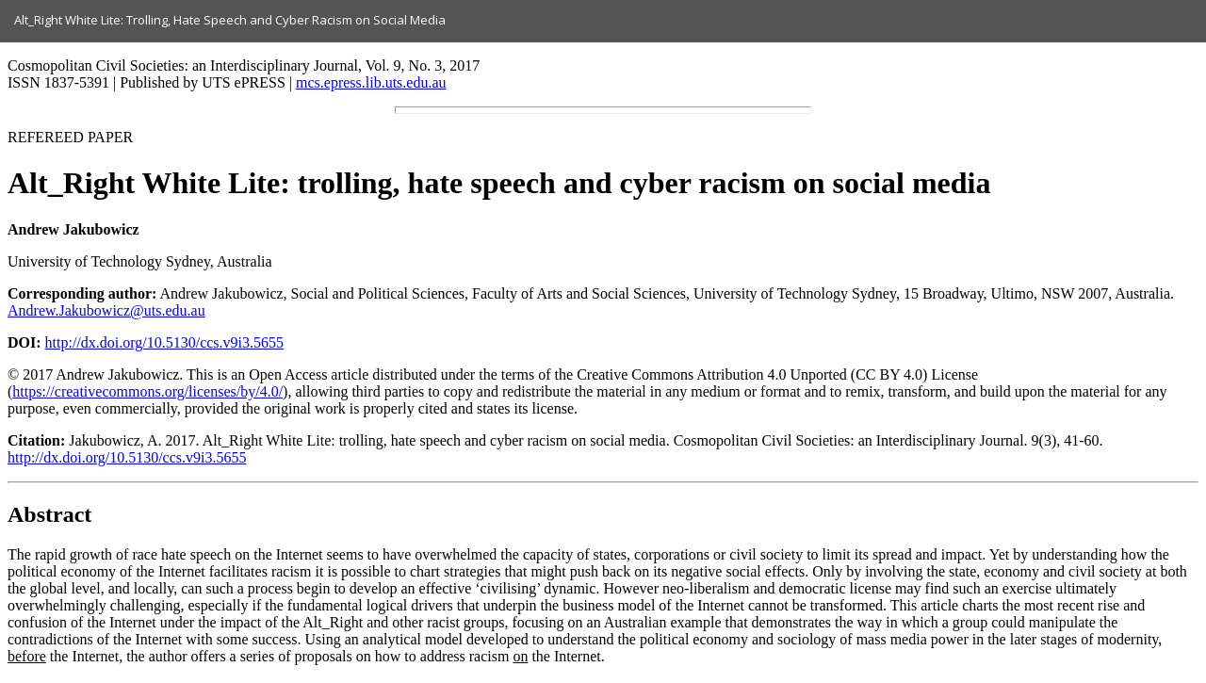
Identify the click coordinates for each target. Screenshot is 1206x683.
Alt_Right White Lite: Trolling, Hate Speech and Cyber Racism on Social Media (230, 19)
